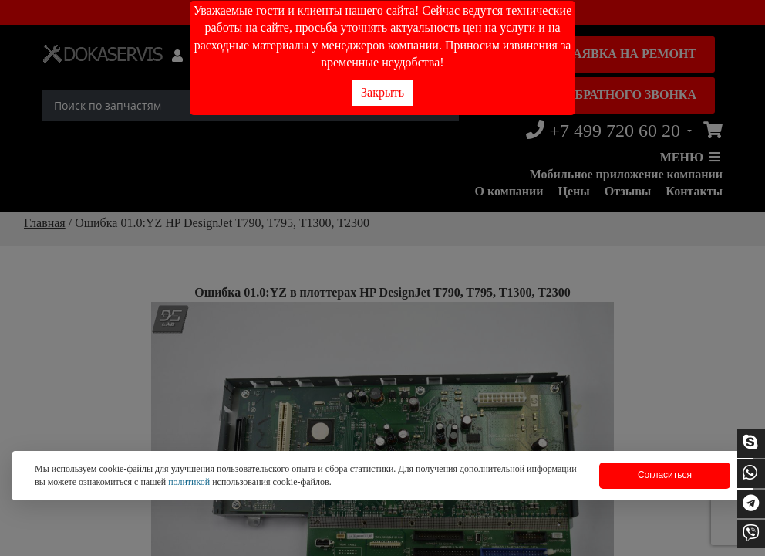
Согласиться (665, 475)
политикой (189, 481)
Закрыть (382, 92)
